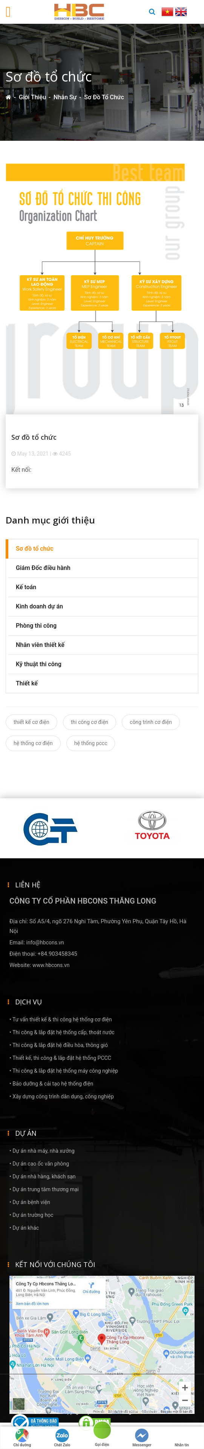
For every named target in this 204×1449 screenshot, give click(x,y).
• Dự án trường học (31, 1215)
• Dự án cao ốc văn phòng (39, 1164)
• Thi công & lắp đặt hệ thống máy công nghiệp (63, 1071)
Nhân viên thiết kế (40, 644)
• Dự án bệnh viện (29, 1202)
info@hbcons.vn (45, 942)
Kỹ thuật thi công (38, 664)
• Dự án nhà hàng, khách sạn (42, 1176)
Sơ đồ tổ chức (104, 97)
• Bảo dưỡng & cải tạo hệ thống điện (51, 1084)
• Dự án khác (24, 1228)
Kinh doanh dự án (39, 606)
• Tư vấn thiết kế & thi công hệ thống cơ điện (60, 1019)
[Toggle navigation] (8, 12)
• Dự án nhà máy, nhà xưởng (42, 1151)
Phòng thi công (36, 625)
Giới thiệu (32, 97)
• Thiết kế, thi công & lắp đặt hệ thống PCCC (60, 1058)
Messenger (141, 1438)
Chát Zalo (62, 1438)
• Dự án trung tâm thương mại (44, 1189)
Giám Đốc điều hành (43, 567)
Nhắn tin (182, 1438)
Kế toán (26, 587)
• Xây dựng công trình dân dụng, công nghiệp (61, 1096)
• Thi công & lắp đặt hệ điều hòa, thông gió (58, 1045)
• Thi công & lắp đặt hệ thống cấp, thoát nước (61, 1032)
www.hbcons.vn (50, 965)
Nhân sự (65, 97)
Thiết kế (27, 683)
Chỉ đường (22, 1438)
